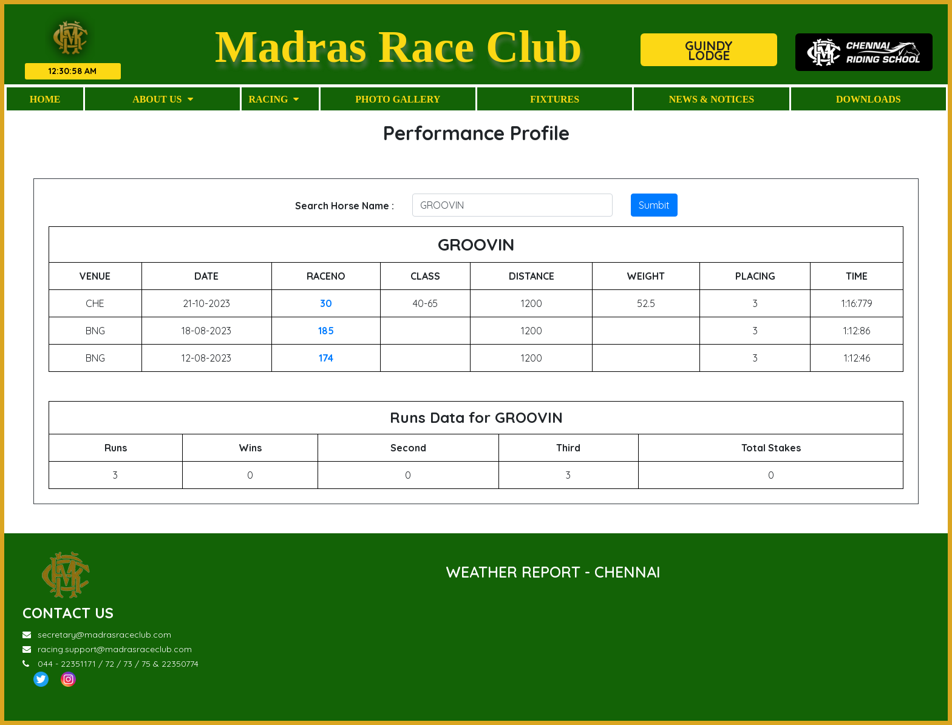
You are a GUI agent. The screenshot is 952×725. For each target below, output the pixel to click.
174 (326, 358)
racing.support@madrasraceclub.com (107, 649)
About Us (162, 99)
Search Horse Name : (344, 206)
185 (326, 331)
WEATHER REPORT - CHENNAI (553, 571)
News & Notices (711, 99)
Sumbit (654, 205)
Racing (273, 99)
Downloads (868, 99)
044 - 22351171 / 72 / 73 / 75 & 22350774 (110, 663)
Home (45, 99)
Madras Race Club (398, 46)
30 (326, 303)
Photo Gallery (397, 99)
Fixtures (554, 99)
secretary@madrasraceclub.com (96, 634)
